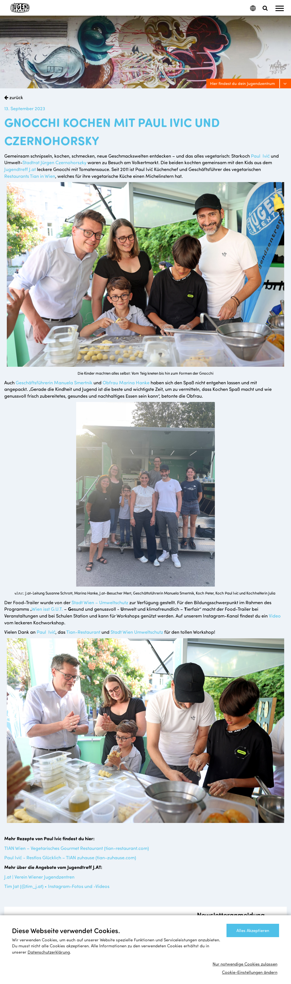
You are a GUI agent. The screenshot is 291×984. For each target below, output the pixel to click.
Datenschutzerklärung (49, 952)
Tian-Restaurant (83, 632)
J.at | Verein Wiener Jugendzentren (39, 876)
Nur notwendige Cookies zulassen (245, 964)
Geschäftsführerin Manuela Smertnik (54, 382)
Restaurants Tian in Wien (29, 176)
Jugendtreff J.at (20, 169)
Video (275, 615)
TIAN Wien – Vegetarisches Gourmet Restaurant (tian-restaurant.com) (76, 848)
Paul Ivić (261, 156)
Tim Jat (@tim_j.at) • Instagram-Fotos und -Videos (56, 886)
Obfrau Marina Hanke (126, 382)
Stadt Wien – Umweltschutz (100, 602)
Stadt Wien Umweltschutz (137, 632)
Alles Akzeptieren (252, 930)
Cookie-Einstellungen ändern (249, 972)
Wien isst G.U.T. (47, 609)
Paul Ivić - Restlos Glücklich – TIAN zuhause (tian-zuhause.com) (70, 857)
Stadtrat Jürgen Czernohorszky (54, 162)
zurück (15, 97)
